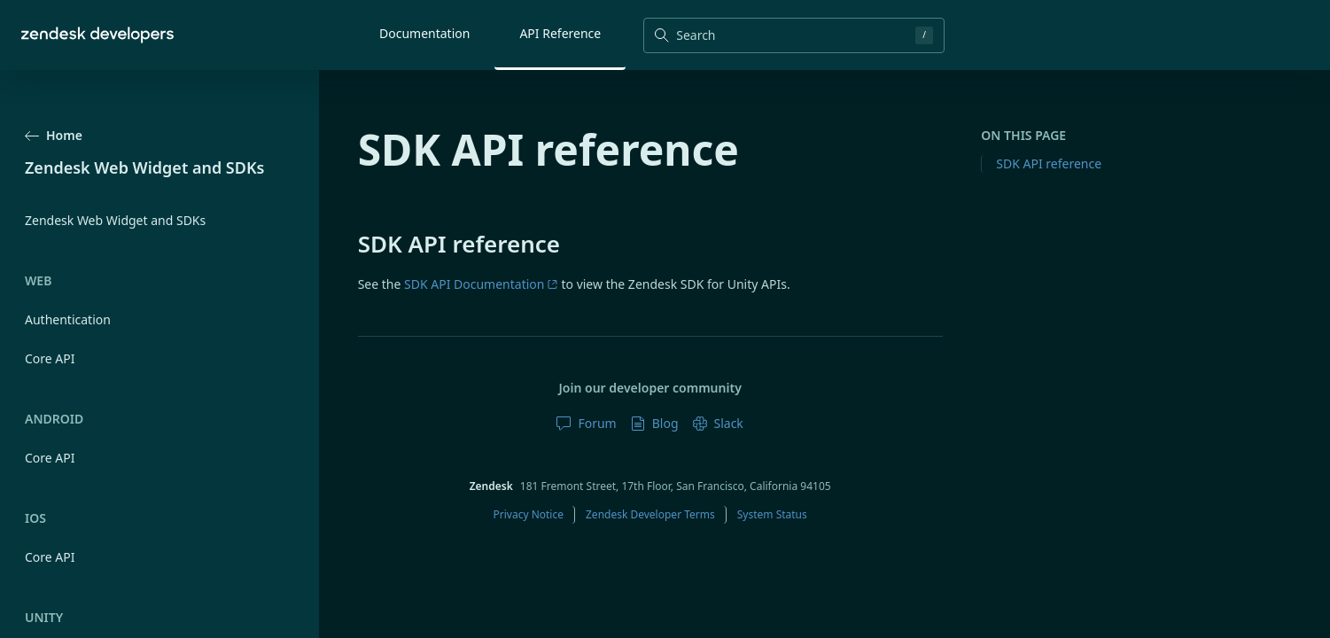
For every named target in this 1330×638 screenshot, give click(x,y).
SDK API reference (1048, 163)
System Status (772, 514)
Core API (50, 358)
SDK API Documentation (481, 284)
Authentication (68, 319)
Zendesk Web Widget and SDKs (115, 220)
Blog (655, 423)
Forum (586, 423)
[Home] (97, 35)
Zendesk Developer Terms (650, 514)
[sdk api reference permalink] (349, 244)
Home (53, 135)
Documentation (424, 33)
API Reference (560, 33)
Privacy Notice (529, 514)
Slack (718, 423)
